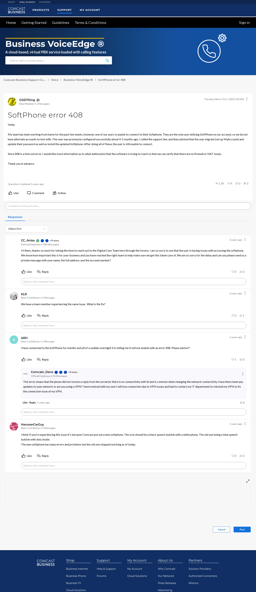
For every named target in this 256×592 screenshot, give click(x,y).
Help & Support (106, 569)
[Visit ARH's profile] (14, 339)
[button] (220, 183)
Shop (70, 560)
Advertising (165, 590)
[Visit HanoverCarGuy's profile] (14, 426)
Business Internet (77, 569)
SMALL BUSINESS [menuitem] (27, 2)
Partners (195, 560)
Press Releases (167, 583)
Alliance (193, 583)
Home (11, 22)
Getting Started (34, 22)
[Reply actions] (242, 373)
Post (242, 529)
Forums (101, 576)
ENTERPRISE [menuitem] (44, 2)
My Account (136, 560)
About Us (165, 560)
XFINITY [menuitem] (11, 2)
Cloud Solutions (76, 590)
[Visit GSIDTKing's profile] (12, 101)
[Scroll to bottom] (248, 584)
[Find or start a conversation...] (107, 60)
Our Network (166, 576)
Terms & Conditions (90, 22)
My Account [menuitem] (90, 10)
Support (103, 560)
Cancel (221, 529)
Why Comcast (166, 569)
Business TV (73, 583)
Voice (54, 79)
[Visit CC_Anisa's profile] (14, 242)
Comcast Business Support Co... (25, 79)
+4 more (72, 372)
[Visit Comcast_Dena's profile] (25, 373)
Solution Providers (199, 569)
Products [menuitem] (41, 10)
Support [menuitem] (64, 10)
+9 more (54, 240)
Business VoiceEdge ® (78, 79)
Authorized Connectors (202, 576)
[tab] (15, 217)
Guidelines (60, 22)
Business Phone (76, 576)
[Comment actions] (245, 239)
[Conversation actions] (246, 99)
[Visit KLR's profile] (14, 296)
